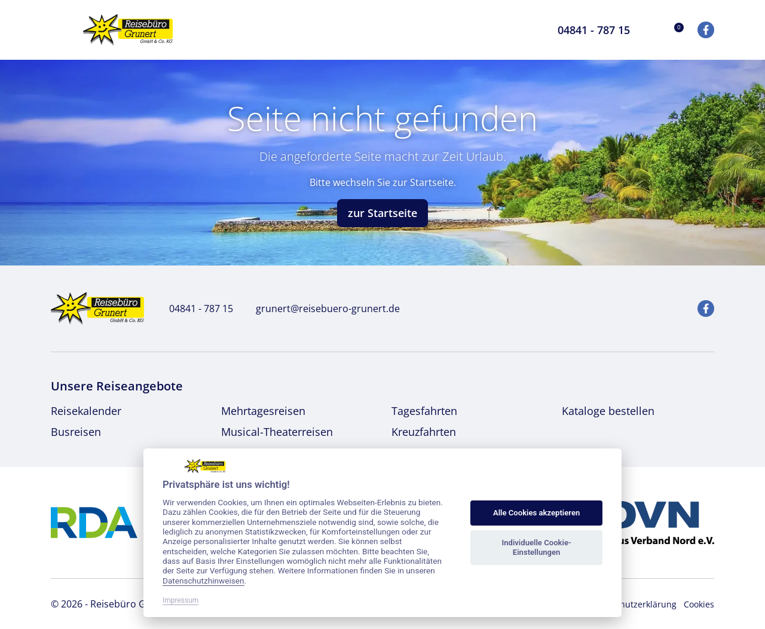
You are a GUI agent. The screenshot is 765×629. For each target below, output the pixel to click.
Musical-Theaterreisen (277, 432)
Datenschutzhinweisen (203, 580)
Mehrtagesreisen (263, 411)
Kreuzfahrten (423, 432)
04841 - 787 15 (194, 308)
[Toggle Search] (525, 30)
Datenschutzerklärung (632, 604)
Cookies (699, 604)
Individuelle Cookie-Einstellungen (536, 547)
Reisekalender (86, 411)
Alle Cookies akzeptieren (536, 512)
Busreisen (76, 432)
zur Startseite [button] (382, 213)
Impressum (180, 600)
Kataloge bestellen (608, 411)
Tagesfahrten (424, 411)
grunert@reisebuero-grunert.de (321, 308)
